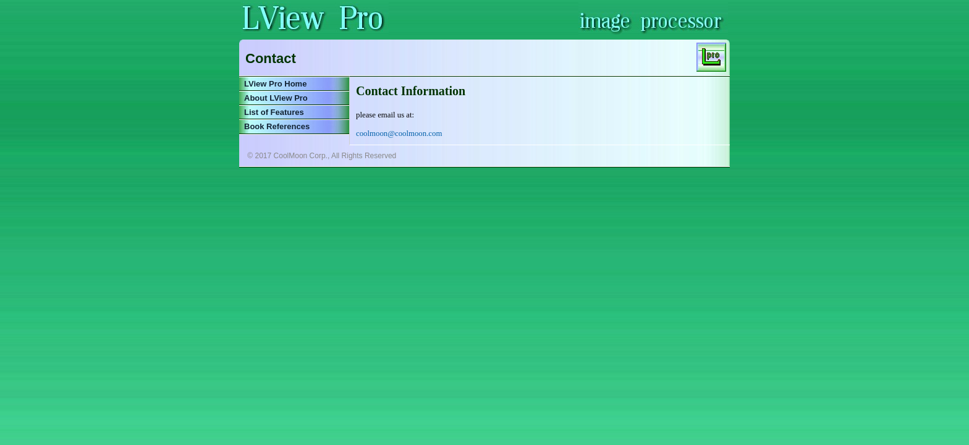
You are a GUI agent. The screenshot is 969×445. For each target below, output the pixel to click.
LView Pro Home (275, 83)
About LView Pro (276, 98)
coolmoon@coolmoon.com (399, 133)
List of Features (274, 112)
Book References (277, 126)
